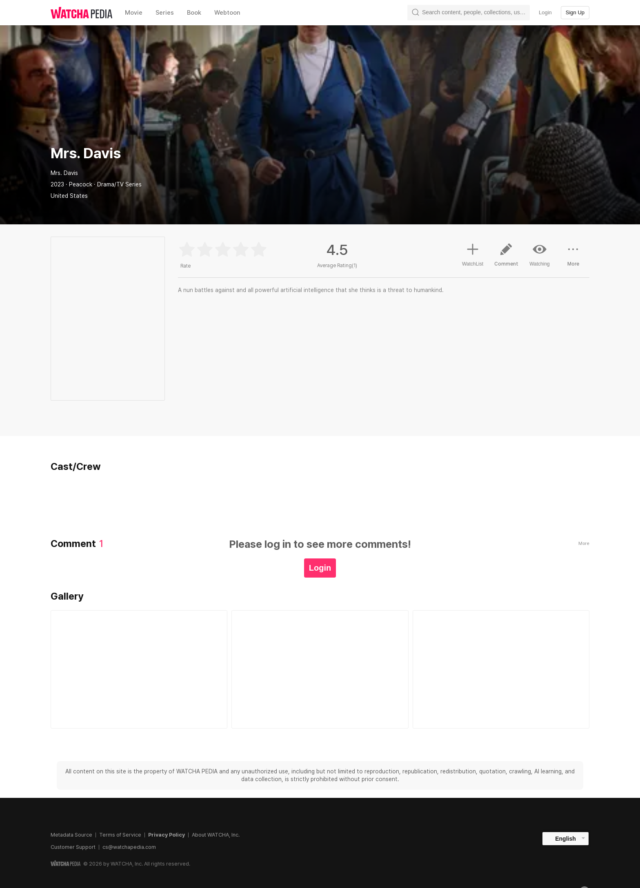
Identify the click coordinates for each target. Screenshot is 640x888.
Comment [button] (506, 257)
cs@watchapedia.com (129, 847)
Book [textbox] (194, 12)
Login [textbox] (545, 12)
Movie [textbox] (133, 12)
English (565, 838)
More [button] (573, 257)
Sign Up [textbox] (575, 12)
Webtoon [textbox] (227, 12)
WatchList (472, 254)
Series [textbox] (165, 12)
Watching (539, 254)
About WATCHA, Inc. (216, 835)
